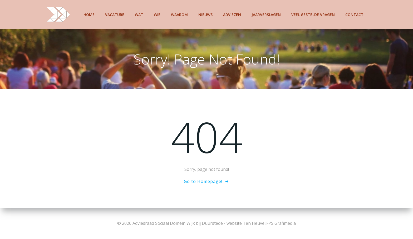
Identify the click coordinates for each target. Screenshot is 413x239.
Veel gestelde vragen (313, 14)
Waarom (179, 14)
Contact (354, 14)
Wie (157, 14)
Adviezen (232, 14)
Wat (139, 14)
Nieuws (205, 14)
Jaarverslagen (266, 14)
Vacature (114, 14)
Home (89, 14)
